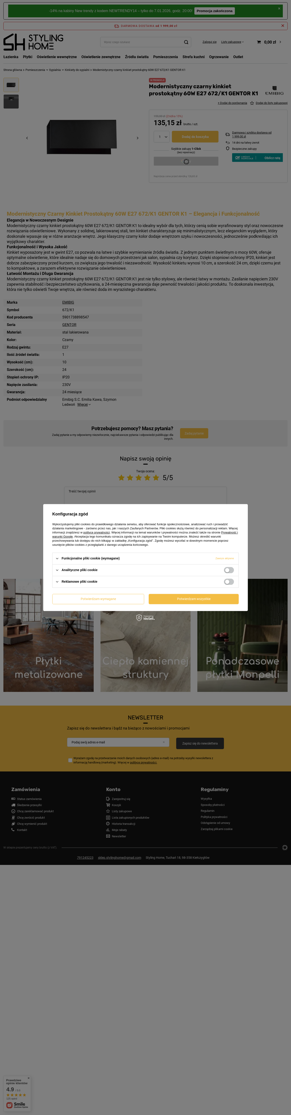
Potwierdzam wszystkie (194, 599)
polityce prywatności (96, 532)
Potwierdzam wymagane (98, 599)
